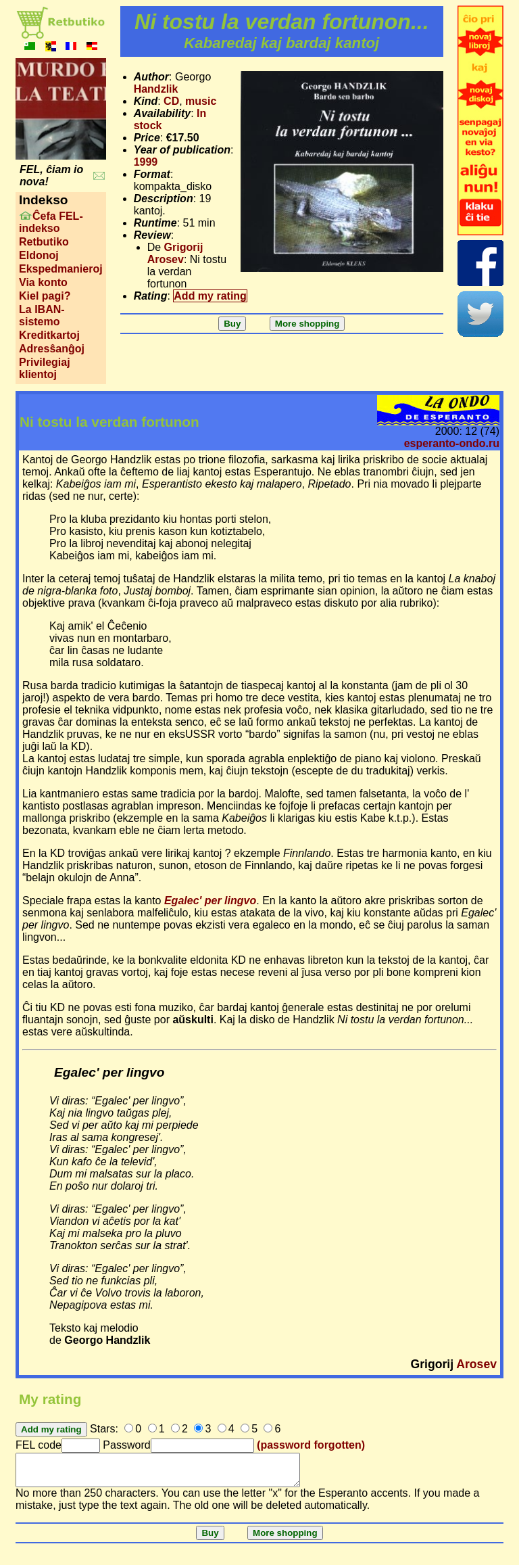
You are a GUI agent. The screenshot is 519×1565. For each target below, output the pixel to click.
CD (171, 101)
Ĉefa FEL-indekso (51, 222)
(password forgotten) (311, 1445)
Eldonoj (39, 255)
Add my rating (210, 296)
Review (152, 235)
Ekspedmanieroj (61, 269)
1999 (146, 162)
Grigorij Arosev (175, 253)
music (200, 101)
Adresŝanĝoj (51, 348)
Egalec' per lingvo (210, 900)
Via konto (43, 282)
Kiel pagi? (44, 296)
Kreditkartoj (49, 335)
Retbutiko (44, 242)
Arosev (476, 1364)
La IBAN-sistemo (42, 315)
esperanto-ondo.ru (451, 443)
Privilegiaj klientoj (44, 368)
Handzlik (156, 89)
